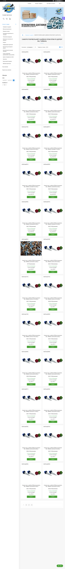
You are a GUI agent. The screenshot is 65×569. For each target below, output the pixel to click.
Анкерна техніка (6, 31)
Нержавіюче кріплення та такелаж (8, 34)
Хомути (4, 42)
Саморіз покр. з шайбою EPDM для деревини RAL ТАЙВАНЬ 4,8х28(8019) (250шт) (31, 186)
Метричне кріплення (7, 29)
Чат (60, 565)
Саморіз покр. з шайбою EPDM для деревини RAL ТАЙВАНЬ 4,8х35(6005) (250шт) (53, 486)
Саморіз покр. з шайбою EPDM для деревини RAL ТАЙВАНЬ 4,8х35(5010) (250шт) (53, 448)
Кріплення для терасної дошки (8, 47)
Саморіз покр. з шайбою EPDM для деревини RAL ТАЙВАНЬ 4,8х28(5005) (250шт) (53, 74)
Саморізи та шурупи (7, 26)
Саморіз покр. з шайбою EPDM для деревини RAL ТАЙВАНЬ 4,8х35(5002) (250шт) (53, 411)
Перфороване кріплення (8, 44)
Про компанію (5, 66)
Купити (31, 84)
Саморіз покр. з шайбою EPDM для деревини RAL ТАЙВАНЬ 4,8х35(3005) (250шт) (31, 373)
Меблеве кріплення (7, 63)
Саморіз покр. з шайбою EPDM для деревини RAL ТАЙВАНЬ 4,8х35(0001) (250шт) (31, 261)
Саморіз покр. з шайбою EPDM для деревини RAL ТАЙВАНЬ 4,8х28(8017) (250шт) (53, 149)
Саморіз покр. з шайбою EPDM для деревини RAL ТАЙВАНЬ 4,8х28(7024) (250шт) (31, 149)
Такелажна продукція (7, 36)
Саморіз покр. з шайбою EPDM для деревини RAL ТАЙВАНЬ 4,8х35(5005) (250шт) (31, 448)
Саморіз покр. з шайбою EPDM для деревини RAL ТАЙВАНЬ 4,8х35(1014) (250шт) (31, 298)
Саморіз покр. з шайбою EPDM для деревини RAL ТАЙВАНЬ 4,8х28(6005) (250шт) (31, 111)
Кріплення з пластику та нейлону (8, 40)
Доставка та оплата (51, 3)
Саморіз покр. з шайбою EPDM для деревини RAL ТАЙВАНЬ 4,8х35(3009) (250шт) (53, 373)
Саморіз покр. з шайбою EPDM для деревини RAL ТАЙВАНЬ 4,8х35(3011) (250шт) (31, 411)
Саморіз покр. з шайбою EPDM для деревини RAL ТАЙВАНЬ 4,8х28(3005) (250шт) (31, 74)
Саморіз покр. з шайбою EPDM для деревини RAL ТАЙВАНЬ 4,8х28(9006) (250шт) (31, 224)
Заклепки (5, 59)
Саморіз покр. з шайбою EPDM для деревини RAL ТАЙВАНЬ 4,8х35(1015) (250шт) (53, 298)
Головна (29, 3)
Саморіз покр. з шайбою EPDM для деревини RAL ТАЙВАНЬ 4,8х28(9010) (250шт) (53, 224)
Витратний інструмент (7, 61)
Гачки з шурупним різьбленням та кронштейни (8, 54)
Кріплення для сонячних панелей (8, 51)
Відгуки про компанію (6, 69)
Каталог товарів (5, 24)
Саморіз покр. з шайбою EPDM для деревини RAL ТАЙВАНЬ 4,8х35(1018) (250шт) (31, 336)
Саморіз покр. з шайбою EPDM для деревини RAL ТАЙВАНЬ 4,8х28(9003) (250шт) (53, 186)
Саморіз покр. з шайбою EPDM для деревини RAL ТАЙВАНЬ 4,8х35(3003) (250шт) (53, 336)
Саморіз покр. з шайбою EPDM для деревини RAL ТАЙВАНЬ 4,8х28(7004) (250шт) (53, 111)
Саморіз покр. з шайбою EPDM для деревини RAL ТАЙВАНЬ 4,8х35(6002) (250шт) (31, 486)
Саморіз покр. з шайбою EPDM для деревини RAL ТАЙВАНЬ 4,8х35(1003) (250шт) (53, 261)
